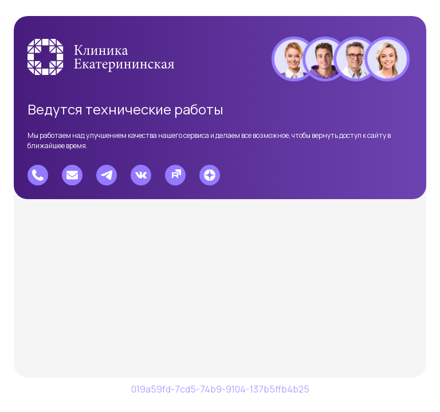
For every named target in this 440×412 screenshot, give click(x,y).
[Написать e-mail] (72, 175)
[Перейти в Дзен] (209, 175)
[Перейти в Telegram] (106, 175)
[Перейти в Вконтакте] (141, 175)
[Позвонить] (38, 175)
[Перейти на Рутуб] (175, 175)
